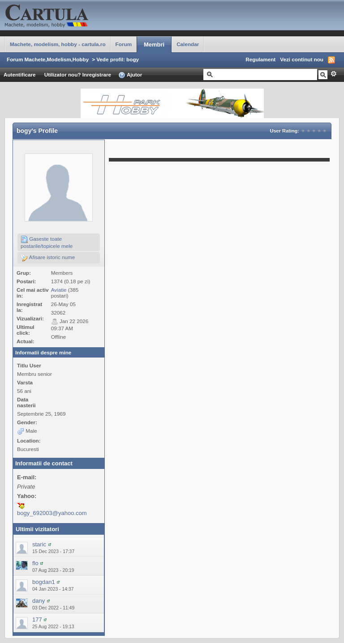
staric (39, 544)
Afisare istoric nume (48, 257)
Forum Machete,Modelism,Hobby (48, 59)
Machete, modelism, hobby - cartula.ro (58, 44)
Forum (124, 44)
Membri (154, 44)
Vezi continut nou (301, 59)
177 (37, 619)
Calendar (187, 44)
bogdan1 (43, 582)
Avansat (333, 73)
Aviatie (59, 290)
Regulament (260, 59)
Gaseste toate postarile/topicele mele (47, 242)
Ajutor (130, 75)
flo (35, 563)
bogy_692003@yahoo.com (52, 513)
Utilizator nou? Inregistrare (77, 74)
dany (38, 600)
